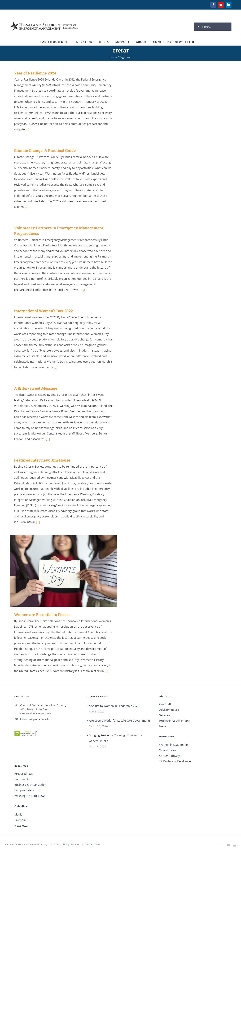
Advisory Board (169, 710)
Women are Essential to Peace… (42, 614)
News (162, 726)
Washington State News (29, 796)
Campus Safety (24, 790)
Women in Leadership (173, 745)
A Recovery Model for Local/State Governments (120, 721)
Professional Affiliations (174, 721)
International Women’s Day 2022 (43, 310)
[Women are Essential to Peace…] (63, 571)
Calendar (20, 820)
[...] (27, 129)
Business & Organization (30, 785)
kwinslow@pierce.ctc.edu (35, 719)
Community (22, 779)
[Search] (198, 27)
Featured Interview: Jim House (42, 460)
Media (18, 814)
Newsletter (21, 825)
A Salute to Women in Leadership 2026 (114, 706)
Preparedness (23, 774)
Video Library (168, 750)
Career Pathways (170, 756)
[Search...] (212, 27)
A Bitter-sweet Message (35, 388)
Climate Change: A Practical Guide (45, 150)
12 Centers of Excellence (175, 761)
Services (164, 715)
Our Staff (165, 704)
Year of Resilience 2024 (35, 73)
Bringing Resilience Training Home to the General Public (115, 738)
